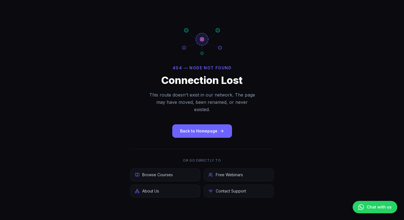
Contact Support (227, 191)
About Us (147, 191)
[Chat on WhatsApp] (375, 207)
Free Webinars (225, 174)
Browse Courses (154, 174)
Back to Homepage (202, 131)
